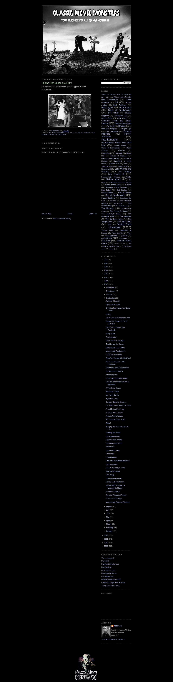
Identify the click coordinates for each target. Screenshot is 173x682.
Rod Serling (122, 190)
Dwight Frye (89, 132)
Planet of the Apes (113, 185)
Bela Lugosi (107, 107)
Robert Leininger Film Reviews (113, 582)
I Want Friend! (111, 457)
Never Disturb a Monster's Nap (118, 318)
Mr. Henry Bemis (112, 395)
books (125, 236)
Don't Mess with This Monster (117, 368)
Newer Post (46, 214)
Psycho (128, 185)
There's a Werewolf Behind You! (118, 358)
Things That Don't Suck (110, 585)
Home (70, 214)
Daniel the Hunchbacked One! (117, 461)
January (109, 531)
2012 (106, 535)
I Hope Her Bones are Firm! (116, 378)
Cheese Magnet (107, 558)
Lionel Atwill (106, 169)
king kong (106, 241)
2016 (106, 274)
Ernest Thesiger (49, 134)
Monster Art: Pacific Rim (115, 482)
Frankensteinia (107, 576)
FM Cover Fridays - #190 (115, 468)
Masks (128, 177)
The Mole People (122, 206)
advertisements (111, 236)
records (116, 243)
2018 (106, 267)
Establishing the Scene (115, 344)
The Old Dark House (114, 219)
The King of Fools (112, 436)
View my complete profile (113, 639)
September (110, 298)
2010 (106, 542)
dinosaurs (123, 238)
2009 (106, 546)
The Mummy (107, 208)
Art (116, 102)
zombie (111, 249)
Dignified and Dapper (114, 440)
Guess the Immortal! (114, 478)
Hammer (118, 153)
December (110, 287)
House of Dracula (118, 156)
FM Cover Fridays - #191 (115, 420)
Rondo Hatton (107, 193)
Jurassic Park (123, 166)
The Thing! (110, 475)
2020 (106, 260)
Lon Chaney (124, 171)
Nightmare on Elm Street (120, 182)
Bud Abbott (113, 113)
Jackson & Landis (112, 301)
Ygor (129, 233)
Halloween (105, 153)
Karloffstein (110, 447)
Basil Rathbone (119, 105)
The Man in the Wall (113, 443)
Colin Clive (121, 118)
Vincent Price (107, 230)
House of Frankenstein (110, 158)
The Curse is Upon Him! (115, 341)
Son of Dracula (124, 193)
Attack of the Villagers (114, 416)
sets (124, 243)
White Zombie (117, 233)
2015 (106, 277)
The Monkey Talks (113, 450)
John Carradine (107, 166)
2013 (106, 284)
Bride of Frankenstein (59, 132)
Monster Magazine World (111, 579)
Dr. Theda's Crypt (108, 570)
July (108, 510)
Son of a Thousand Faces (116, 495)
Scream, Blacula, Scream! (116, 402)
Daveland (105, 561)
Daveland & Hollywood (110, 564)
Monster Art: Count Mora (115, 348)
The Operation (111, 337)
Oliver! (108, 314)
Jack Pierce (114, 164)
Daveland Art (106, 567)
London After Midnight (110, 177)
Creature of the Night (114, 499)
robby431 (118, 626)
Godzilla (121, 151)
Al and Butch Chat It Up (115, 409)
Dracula (122, 126)
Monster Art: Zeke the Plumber (117, 502)
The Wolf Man (124, 221)
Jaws (125, 164)
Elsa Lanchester (112, 131)
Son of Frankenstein (115, 195)
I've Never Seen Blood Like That (118, 405)
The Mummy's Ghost (118, 211)
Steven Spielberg (108, 198)
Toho (109, 224)
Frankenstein (109, 139)
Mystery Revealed (113, 304)
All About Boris (111, 375)
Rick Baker (106, 190)
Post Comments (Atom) (62, 219)
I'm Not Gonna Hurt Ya (114, 371)
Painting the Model (113, 433)
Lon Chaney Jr (116, 174)
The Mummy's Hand (111, 214)
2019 (106, 263)
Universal (62, 134)
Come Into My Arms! (114, 355)
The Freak (110, 454)
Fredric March (120, 145)
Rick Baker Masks (113, 471)
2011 (106, 539)
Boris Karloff (125, 107)
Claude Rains (106, 118)
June (108, 513)
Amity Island (110, 333)
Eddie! (108, 423)
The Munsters (125, 216)
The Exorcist (118, 203)
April (108, 520)
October (109, 294)
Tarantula (112, 200)
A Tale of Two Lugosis (114, 413)
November (110, 291)
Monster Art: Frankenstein (116, 351)
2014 (106, 281)
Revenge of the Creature (116, 187)
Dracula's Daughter (109, 129)
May (108, 517)
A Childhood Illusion (113, 388)
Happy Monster (112, 464)
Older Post (93, 214)
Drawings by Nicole (108, 573)
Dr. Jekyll (110, 126)
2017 (106, 270)
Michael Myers (113, 179)
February (110, 527)
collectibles (106, 238)
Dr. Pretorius (76, 132)
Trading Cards (124, 224)
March (109, 524)
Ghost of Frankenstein (110, 148)
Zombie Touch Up (112, 492)
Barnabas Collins (112, 391)
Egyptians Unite (112, 398)
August (109, 506)
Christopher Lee (120, 116)
